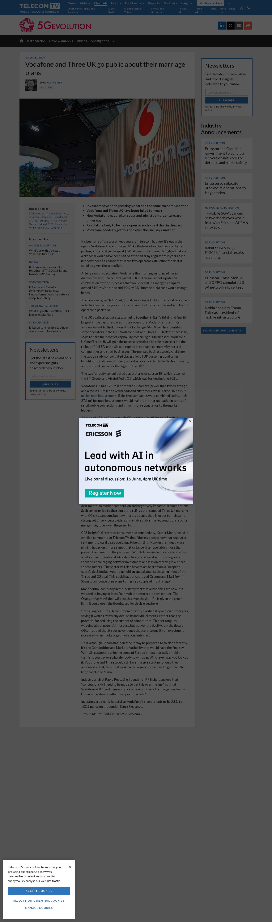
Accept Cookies (39, 890)
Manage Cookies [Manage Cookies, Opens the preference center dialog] (39, 907)
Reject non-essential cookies (38, 900)
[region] (39, 889)
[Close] (70, 867)
